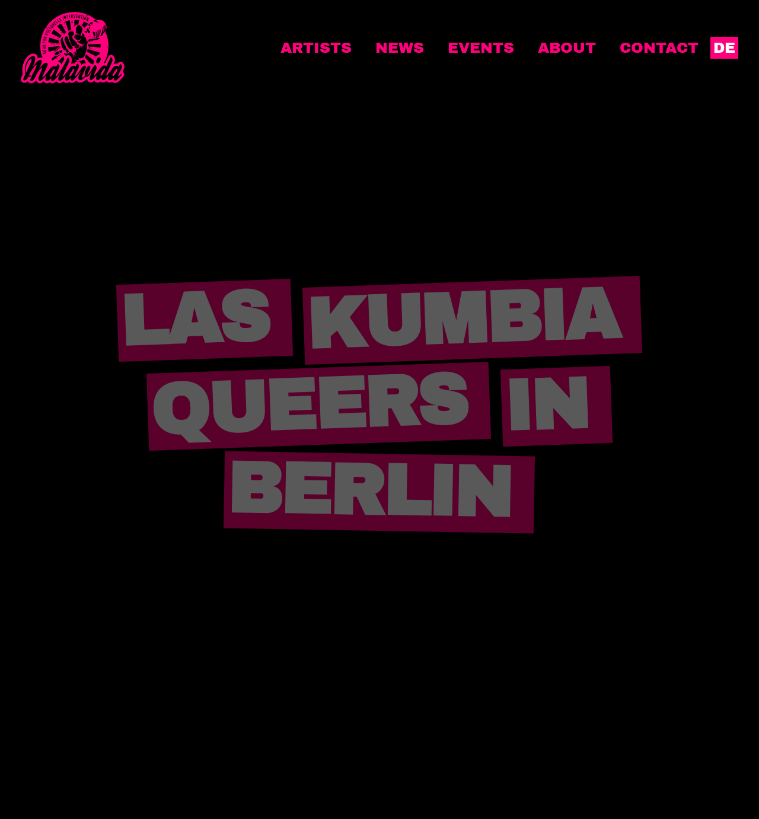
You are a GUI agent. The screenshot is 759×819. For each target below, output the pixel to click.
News (399, 48)
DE (724, 48)
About (567, 48)
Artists (316, 48)
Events (481, 48)
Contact (659, 48)
